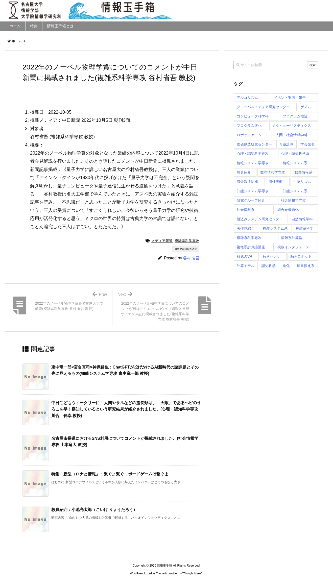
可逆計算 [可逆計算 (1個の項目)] (286, 144)
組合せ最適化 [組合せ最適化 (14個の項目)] (288, 210)
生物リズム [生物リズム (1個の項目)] (302, 182)
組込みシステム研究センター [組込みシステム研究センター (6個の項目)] (260, 219)
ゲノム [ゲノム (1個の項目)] (305, 107)
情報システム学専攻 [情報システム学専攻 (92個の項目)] (253, 163)
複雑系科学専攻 (187, 241)
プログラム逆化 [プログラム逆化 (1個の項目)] (249, 126)
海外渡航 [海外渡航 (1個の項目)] (276, 182)
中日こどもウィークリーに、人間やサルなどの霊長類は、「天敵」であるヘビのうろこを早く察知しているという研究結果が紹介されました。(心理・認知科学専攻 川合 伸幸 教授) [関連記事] (126, 409)
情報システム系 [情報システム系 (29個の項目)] (295, 163)
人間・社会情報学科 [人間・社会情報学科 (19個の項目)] (291, 135)
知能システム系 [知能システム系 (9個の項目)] (295, 191)
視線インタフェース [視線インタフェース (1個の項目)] (293, 247)
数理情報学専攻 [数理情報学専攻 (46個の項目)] (272, 172)
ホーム (17, 41)
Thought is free (192, 573)
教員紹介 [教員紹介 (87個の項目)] (244, 172)
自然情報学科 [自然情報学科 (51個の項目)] (302, 219)
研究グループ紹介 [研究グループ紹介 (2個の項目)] (251, 200)
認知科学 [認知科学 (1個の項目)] (268, 266)
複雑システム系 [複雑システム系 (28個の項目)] (275, 228)
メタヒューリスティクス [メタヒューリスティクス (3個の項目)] (291, 126)
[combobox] (275, 65)
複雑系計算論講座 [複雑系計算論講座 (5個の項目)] (251, 247)
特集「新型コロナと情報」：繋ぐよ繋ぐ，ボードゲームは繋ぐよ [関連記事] (110, 474)
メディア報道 (162, 241)
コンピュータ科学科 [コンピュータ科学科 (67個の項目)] (253, 116)
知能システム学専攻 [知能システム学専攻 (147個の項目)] (253, 191)
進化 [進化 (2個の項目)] (286, 266)
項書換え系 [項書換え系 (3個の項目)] (306, 266)
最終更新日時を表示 (186, 249)
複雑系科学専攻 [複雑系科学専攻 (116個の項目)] (249, 238)
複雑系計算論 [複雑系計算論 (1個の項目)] (291, 238)
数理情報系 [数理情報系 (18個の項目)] (303, 172)
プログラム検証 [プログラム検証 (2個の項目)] (295, 116)
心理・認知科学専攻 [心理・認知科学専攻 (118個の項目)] (253, 154)
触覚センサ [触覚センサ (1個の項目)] (271, 256)
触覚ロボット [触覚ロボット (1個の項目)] (301, 256)
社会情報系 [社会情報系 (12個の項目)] (245, 210)
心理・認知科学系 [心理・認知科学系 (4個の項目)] (295, 154)
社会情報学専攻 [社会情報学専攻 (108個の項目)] (293, 200)
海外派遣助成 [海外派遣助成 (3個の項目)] (247, 182)
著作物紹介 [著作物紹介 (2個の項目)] (245, 228)
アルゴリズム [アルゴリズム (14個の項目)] (247, 97)
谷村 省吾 (191, 258)
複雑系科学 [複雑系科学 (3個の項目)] (304, 228)
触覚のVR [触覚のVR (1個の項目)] (244, 256)
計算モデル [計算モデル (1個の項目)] (245, 266)
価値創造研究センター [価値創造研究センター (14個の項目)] (254, 144)
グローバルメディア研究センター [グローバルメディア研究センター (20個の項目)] (263, 107)
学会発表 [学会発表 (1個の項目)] (307, 144)
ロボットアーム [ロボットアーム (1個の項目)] (249, 135)
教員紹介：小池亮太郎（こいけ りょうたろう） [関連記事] (94, 509)
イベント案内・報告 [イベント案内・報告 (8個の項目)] (290, 97)
